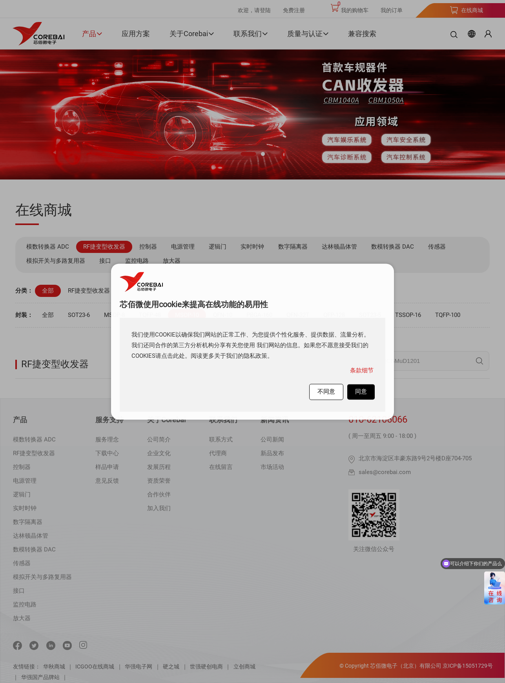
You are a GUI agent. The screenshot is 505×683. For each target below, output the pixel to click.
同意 (361, 391)
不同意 (326, 391)
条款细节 (362, 370)
